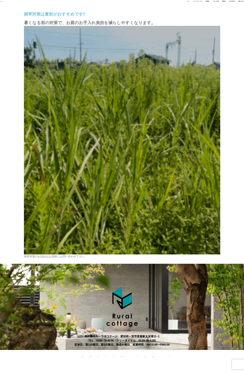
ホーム (112, 5)
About (160, 355)
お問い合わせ (234, 5)
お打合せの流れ (212, 5)
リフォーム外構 (175, 5)
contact (130, 366)
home (13, 355)
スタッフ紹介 (114, 355)
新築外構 (194, 5)
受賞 (175, 355)
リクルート (92, 355)
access (112, 366)
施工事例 (156, 5)
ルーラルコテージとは (221, 355)
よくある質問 (192, 355)
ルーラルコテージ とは (134, 5)
